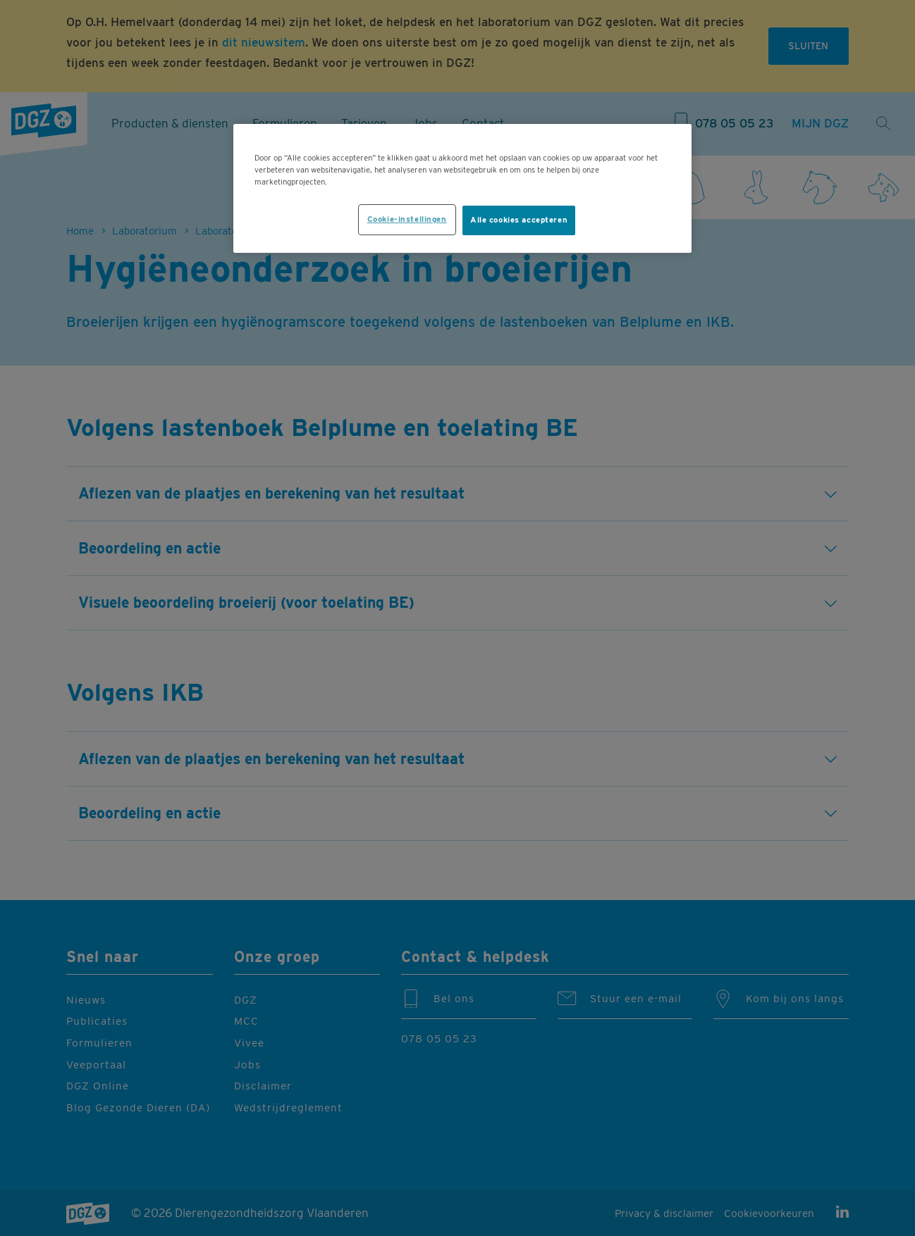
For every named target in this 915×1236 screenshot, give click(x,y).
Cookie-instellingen (407, 219)
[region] (462, 188)
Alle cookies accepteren (518, 220)
